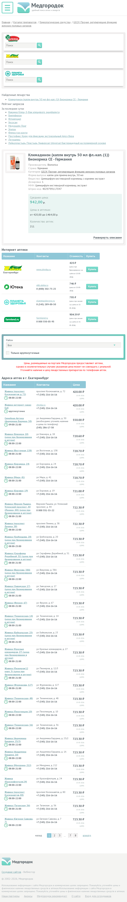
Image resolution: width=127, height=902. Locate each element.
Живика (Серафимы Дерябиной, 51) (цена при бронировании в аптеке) (19, 556)
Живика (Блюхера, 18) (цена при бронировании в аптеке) (18, 437)
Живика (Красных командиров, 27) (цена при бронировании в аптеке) (17, 654)
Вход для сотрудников (98, 896)
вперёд (87, 835)
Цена (76, 385)
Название (9, 385)
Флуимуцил (14, 119)
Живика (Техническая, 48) (19, 698)
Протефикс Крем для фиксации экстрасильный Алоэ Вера (41, 136)
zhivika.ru (40, 404)
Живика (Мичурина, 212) (18, 765)
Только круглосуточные (25, 352)
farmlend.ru (42, 317)
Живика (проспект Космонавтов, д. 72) (15, 393)
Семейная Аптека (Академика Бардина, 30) (18, 420)
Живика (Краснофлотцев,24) (16, 780)
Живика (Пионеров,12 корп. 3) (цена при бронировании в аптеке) (18, 671)
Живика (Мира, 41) (15, 477)
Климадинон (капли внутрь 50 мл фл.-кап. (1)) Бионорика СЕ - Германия (48, 99)
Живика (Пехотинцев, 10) (18, 711)
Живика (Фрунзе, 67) (16, 602)
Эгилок (12, 129)
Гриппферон (15, 115)
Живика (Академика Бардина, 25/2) (15, 740)
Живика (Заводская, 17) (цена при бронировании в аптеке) (18, 589)
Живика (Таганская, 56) (17, 805)
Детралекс (14, 139)
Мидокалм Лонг (17, 125)
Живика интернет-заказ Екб (18, 406)
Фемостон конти (17, 132)
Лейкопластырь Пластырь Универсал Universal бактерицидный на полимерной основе (57, 143)
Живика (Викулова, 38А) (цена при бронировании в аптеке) (18, 572)
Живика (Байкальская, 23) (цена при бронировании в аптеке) (19, 635)
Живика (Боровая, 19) (16, 490)
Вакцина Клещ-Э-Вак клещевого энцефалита (34, 112)
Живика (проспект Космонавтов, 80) (15, 794)
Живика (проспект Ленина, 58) (15, 525)
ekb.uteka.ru (42, 285)
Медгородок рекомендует (52, 896)
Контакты (43, 385)
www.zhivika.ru (43, 269)
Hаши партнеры (11, 896)
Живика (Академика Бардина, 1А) (15, 753)
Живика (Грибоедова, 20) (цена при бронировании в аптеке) (18, 539)
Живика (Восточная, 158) (18, 450)
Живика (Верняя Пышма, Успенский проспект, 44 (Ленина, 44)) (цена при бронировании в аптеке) (18, 508)
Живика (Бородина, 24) (17, 463)
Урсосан (12, 122)
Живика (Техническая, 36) (19, 724)
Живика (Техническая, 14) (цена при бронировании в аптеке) (19, 619)
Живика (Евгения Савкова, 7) (19, 820)
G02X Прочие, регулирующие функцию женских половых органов (78, 171)
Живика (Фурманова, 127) (19, 684)
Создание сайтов (11, 872)
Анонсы (28, 896)
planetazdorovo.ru (45, 300)
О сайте (76, 896)
